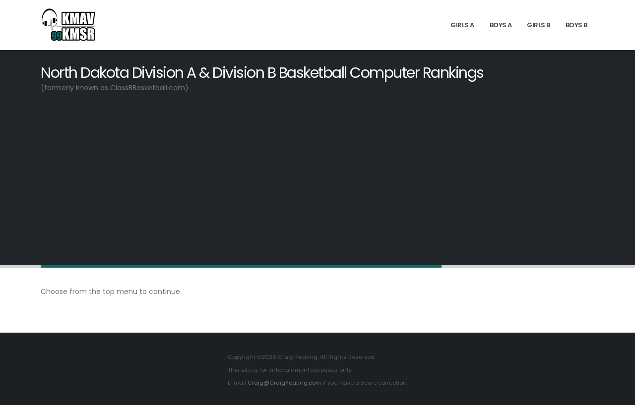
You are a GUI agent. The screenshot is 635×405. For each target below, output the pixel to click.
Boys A (501, 25)
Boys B (576, 25)
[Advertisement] (317, 178)
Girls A (462, 25)
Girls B (538, 25)
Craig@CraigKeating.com (284, 383)
